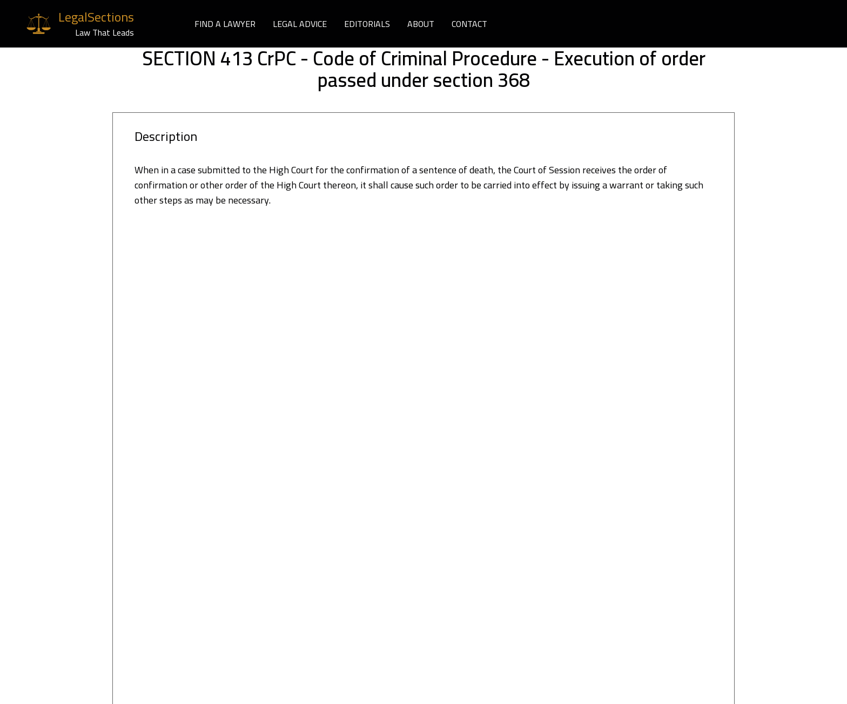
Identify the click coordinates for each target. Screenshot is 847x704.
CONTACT (469, 24)
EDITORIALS (367, 24)
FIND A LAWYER (225, 24)
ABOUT (420, 24)
